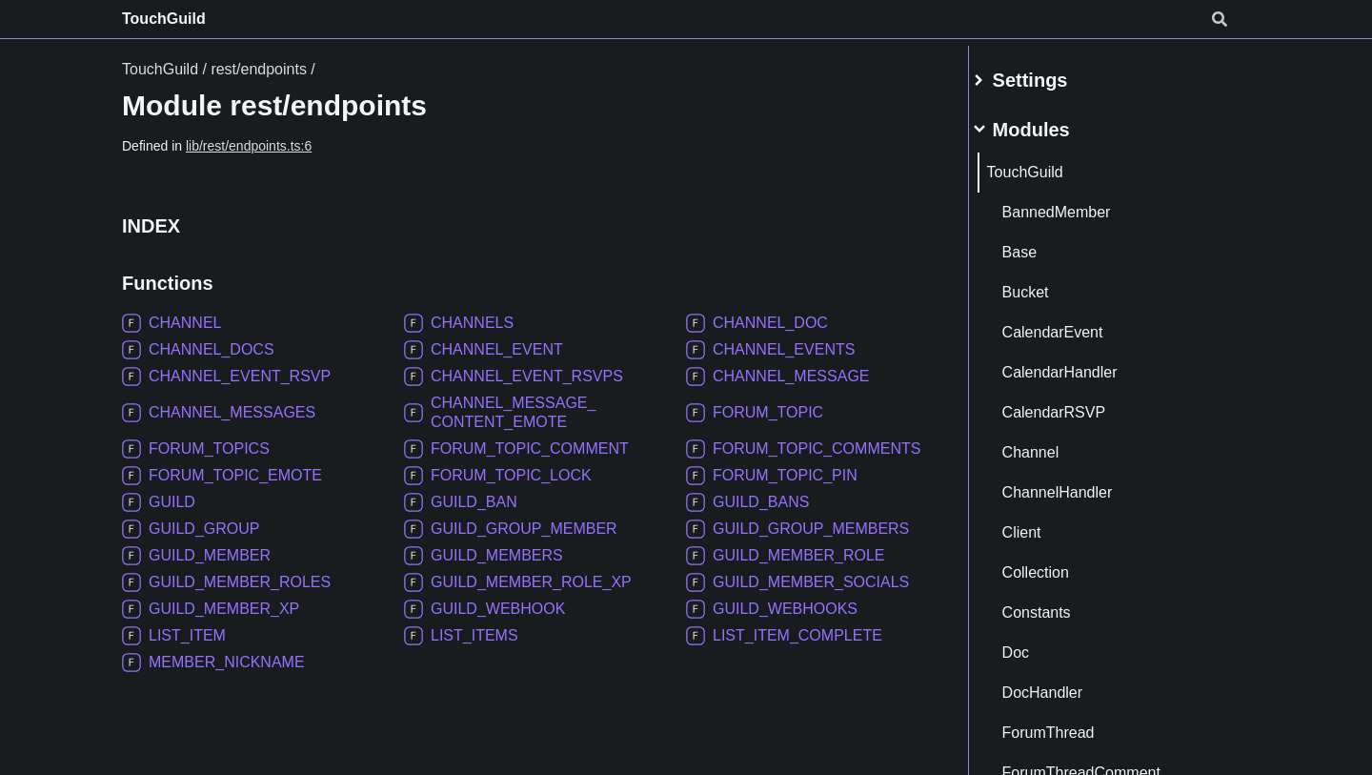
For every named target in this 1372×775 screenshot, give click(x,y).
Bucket (1047, 284)
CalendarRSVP (1076, 405)
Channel (1052, 445)
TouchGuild (164, 18)
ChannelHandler (1079, 485)
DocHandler (1064, 685)
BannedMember (1078, 204)
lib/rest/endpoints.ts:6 (249, 145)
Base (1041, 244)
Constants (1058, 605)
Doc (1037, 645)
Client (1043, 525)
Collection (1057, 565)
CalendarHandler (1082, 365)
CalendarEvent (1074, 324)
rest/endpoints (259, 69)
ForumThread (1070, 725)
